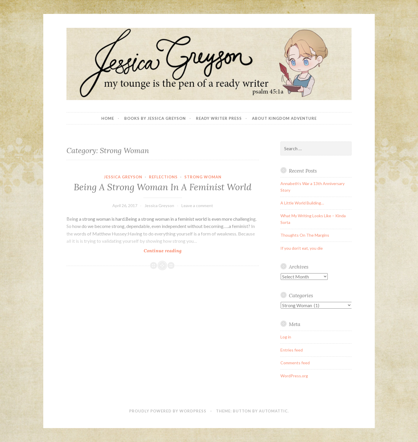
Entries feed (291, 349)
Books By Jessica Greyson (155, 118)
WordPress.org (294, 375)
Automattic (273, 411)
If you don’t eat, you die (301, 248)
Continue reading (172, 250)
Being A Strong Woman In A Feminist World (162, 187)
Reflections (163, 177)
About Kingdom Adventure (284, 118)
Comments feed (295, 362)
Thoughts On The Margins (304, 235)
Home (107, 118)
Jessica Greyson (123, 177)
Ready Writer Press (219, 118)
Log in (285, 336)
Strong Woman (202, 177)
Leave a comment (197, 205)
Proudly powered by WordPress (167, 411)
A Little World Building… (302, 202)
